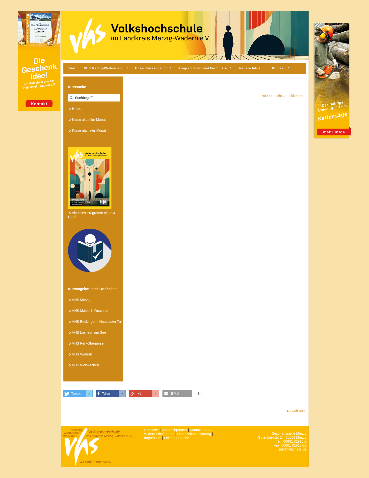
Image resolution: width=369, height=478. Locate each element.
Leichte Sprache (176, 438)
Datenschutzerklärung (194, 434)
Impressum (152, 438)
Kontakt (278, 68)
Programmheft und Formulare (203, 68)
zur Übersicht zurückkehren (283, 96)
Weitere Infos (249, 68)
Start (72, 68)
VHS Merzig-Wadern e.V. (103, 68)
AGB (208, 430)
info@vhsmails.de (293, 449)
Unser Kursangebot (151, 68)
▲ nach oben (296, 411)
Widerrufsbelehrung (159, 434)
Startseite (151, 430)
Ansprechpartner (174, 430)
